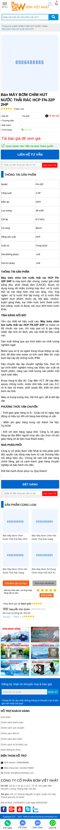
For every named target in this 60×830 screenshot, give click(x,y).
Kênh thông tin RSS (10, 750)
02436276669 (26, 768)
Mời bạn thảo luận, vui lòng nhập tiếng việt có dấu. (19, 593)
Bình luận (19, 109)
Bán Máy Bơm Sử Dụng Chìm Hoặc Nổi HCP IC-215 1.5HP (44, 572)
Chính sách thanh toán (12, 722)
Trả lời (6, 617)
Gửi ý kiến (46, 595)
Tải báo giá (52, 115)
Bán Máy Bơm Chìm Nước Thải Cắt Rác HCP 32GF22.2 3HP (15, 539)
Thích (15, 616)
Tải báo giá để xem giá (21, 138)
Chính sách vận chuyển (12, 728)
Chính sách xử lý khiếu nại (14, 744)
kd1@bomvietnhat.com (22, 773)
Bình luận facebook (44, 583)
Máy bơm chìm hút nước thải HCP (18, 29)
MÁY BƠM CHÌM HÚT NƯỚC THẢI (30, 26)
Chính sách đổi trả (10, 733)
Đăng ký (53, 692)
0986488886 (23, 762)
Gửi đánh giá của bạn (16, 583)
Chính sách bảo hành (11, 739)
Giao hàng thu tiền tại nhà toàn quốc (29, 146)
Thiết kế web (28, 817)
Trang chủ (7, 26)
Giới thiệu (6, 717)
